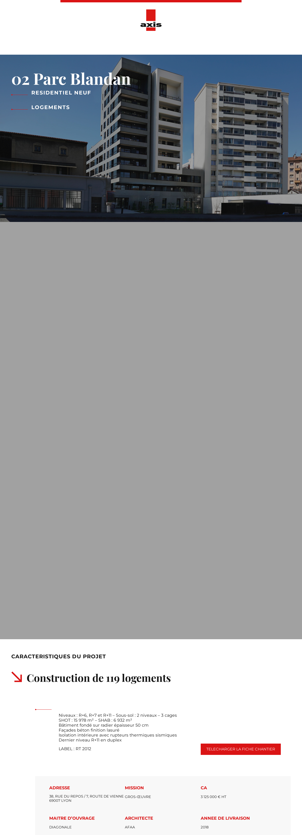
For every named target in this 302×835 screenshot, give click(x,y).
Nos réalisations (127, 44)
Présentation (88, 44)
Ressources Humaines (205, 44)
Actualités (162, 44)
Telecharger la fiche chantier (240, 749)
